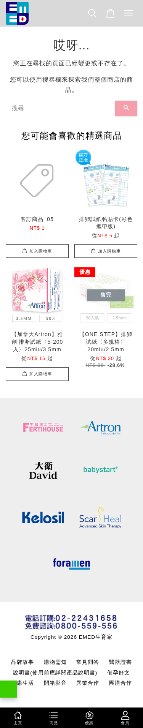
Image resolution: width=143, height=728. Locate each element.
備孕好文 (118, 673)
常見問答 (87, 662)
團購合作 (120, 683)
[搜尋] (60, 108)
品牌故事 (22, 662)
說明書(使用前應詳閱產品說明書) (55, 673)
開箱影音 (55, 683)
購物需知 (55, 662)
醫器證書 (120, 662)
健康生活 (22, 683)
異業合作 (87, 683)
